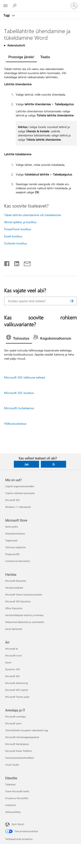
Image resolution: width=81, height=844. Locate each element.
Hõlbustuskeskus (15, 423)
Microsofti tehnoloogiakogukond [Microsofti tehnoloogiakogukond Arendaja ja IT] (22, 737)
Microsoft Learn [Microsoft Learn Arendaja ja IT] (13, 723)
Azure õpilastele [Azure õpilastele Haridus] (13, 628)
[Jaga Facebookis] (7, 262)
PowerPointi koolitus (17, 229)
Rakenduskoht (16, 45)
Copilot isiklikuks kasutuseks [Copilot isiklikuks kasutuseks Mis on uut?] (20, 493)
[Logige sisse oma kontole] (74, 6)
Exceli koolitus (13, 236)
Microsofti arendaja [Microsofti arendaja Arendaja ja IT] (15, 716)
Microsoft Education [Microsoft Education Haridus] (15, 580)
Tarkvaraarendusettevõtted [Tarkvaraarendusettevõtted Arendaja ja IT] (19, 757)
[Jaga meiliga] (25, 262)
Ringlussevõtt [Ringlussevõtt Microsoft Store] (12, 554)
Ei (53, 464)
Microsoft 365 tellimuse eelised (24, 377)
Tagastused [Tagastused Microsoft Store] (11, 540)
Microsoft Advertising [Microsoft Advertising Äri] (16, 683)
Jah (26, 464)
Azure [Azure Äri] (8, 662)
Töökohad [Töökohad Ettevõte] (10, 784)
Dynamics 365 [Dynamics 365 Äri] (12, 669)
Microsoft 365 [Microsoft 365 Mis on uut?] (12, 500)
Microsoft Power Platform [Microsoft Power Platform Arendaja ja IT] (18, 750)
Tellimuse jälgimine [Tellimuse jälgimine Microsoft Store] (15, 547)
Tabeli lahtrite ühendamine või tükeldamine (32, 215)
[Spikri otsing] (15, 5)
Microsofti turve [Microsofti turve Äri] (13, 655)
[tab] (21, 57)
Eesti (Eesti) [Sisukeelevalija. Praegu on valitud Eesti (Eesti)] (18, 824)
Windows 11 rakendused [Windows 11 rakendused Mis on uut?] (18, 506)
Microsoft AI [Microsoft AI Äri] (11, 648)
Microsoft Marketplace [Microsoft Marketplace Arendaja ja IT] (17, 744)
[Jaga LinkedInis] (15, 262)
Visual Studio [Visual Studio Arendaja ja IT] (12, 764)
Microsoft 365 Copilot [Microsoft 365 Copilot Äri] (16, 689)
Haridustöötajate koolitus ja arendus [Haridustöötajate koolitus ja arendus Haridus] (24, 615)
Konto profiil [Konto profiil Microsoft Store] (11, 526)
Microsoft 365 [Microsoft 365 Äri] (12, 676)
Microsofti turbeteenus (19, 408)
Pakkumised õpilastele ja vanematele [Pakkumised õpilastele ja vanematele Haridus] (24, 622)
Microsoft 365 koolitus (19, 393)
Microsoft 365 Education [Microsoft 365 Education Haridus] (18, 601)
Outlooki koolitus (15, 243)
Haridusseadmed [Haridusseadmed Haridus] (14, 587)
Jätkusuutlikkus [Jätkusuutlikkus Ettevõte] (13, 811)
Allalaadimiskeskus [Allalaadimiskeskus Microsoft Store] (15, 533)
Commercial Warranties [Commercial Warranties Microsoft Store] (17, 561)
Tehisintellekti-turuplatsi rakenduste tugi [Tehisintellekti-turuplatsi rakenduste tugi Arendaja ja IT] (26, 730)
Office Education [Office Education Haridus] (13, 608)
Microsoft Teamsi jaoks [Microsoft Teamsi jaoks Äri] (17, 696)
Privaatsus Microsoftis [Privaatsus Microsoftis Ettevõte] (16, 798)
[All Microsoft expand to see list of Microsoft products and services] (5, 6)
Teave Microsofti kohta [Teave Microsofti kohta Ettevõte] (17, 791)
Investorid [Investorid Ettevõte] (10, 805)
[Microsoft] (40, 3)
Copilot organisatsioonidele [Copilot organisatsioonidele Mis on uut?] (19, 486)
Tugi (7, 15)
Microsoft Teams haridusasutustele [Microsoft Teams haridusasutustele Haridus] (23, 594)
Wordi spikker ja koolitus (20, 222)
